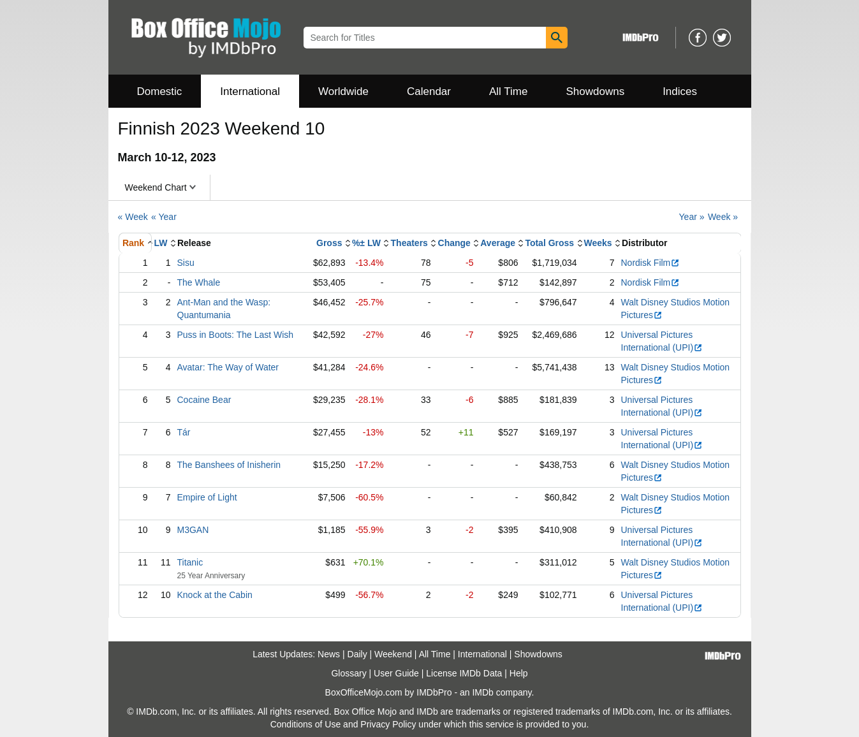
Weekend (393, 654)
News (329, 654)
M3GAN (193, 530)
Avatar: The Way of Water (228, 367)
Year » (692, 217)
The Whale (199, 282)
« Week (133, 217)
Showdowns (595, 91)
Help (519, 673)
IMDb (482, 692)
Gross (329, 243)
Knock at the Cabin (215, 595)
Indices (680, 91)
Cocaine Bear (204, 400)
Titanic (190, 562)
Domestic (159, 91)
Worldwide (343, 91)
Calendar (429, 91)
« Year (164, 217)
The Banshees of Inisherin (229, 465)
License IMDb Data (464, 673)
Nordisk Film (650, 263)
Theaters (409, 243)
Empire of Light (207, 497)
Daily (357, 654)
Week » (723, 217)
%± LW (366, 243)
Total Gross (549, 243)
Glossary (348, 673)
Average (497, 243)
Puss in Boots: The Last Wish (235, 335)
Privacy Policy (388, 724)
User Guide (396, 673)
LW (161, 243)
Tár (184, 432)
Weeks (598, 243)
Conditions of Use (305, 724)
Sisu (186, 263)
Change (454, 243)
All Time (508, 91)
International (250, 91)
